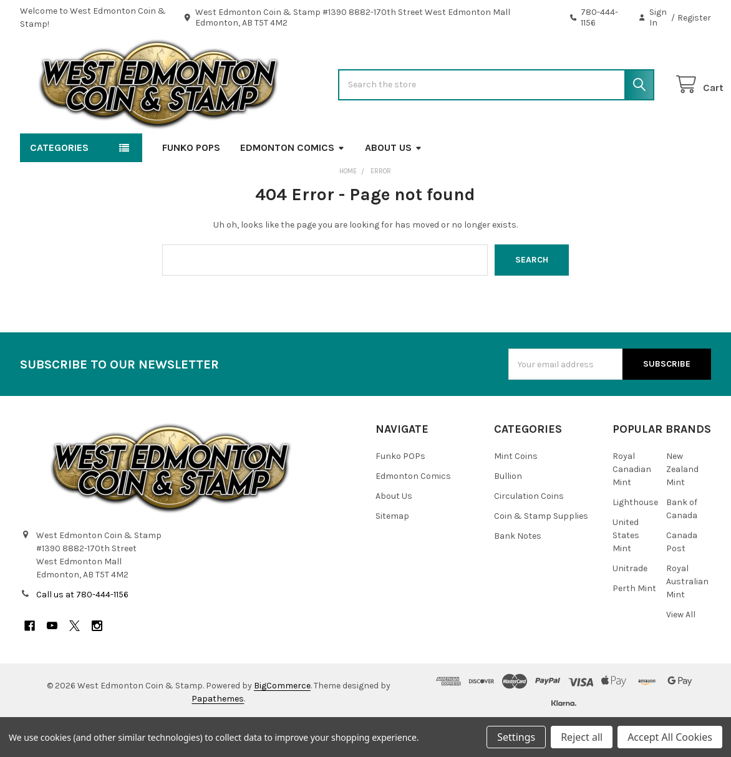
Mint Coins (516, 492)
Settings (516, 737)
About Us (393, 184)
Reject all (582, 737)
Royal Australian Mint (687, 617)
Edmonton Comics (292, 184)
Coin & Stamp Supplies (541, 552)
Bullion (508, 512)
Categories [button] (59, 184)
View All (680, 650)
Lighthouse (635, 538)
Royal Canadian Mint (631, 505)
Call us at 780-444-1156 (82, 630)
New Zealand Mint (682, 505)
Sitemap (392, 552)
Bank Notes (517, 572)
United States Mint (625, 571)
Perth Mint (634, 624)
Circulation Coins (529, 532)
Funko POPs (191, 184)
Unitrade (629, 604)
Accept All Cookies (669, 737)
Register (694, 17)
